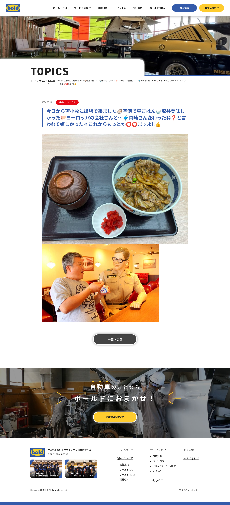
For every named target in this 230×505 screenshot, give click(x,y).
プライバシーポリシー (189, 489)
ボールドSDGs (157, 8)
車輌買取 (157, 456)
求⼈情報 (184, 8)
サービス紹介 (81, 8)
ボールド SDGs (127, 474)
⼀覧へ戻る (115, 339)
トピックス (120, 8)
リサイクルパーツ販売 (164, 466)
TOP (43, 80)
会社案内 (137, 8)
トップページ (125, 450)
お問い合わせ (212, 8)
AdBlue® (157, 471)
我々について (125, 458)
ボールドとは (60, 8)
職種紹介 (102, 8)
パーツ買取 (158, 461)
